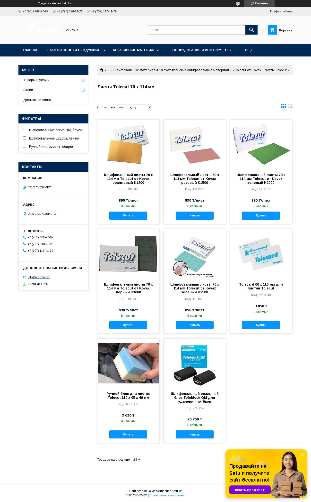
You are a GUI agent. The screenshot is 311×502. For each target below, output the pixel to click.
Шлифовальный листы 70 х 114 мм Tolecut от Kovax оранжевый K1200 (128, 179)
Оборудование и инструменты (202, 50)
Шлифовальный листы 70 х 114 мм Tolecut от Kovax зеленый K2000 (261, 179)
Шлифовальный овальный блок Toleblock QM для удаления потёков (195, 397)
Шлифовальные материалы (135, 70)
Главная (30, 50)
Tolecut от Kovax (248, 70)
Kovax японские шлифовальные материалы (196, 70)
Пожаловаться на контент (167, 495)
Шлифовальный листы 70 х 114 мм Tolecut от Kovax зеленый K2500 (194, 288)
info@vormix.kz (39, 277)
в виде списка (290, 107)
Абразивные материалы (136, 50)
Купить (128, 215)
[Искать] (251, 30)
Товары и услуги (36, 80)
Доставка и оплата (38, 100)
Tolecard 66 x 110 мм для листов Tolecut (261, 286)
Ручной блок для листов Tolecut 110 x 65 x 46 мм (128, 396)
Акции (28, 90)
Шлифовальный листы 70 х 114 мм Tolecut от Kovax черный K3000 (128, 288)
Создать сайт (47, 3)
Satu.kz (177, 491)
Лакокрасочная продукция (73, 50)
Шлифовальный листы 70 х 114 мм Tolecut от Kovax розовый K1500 (194, 179)
